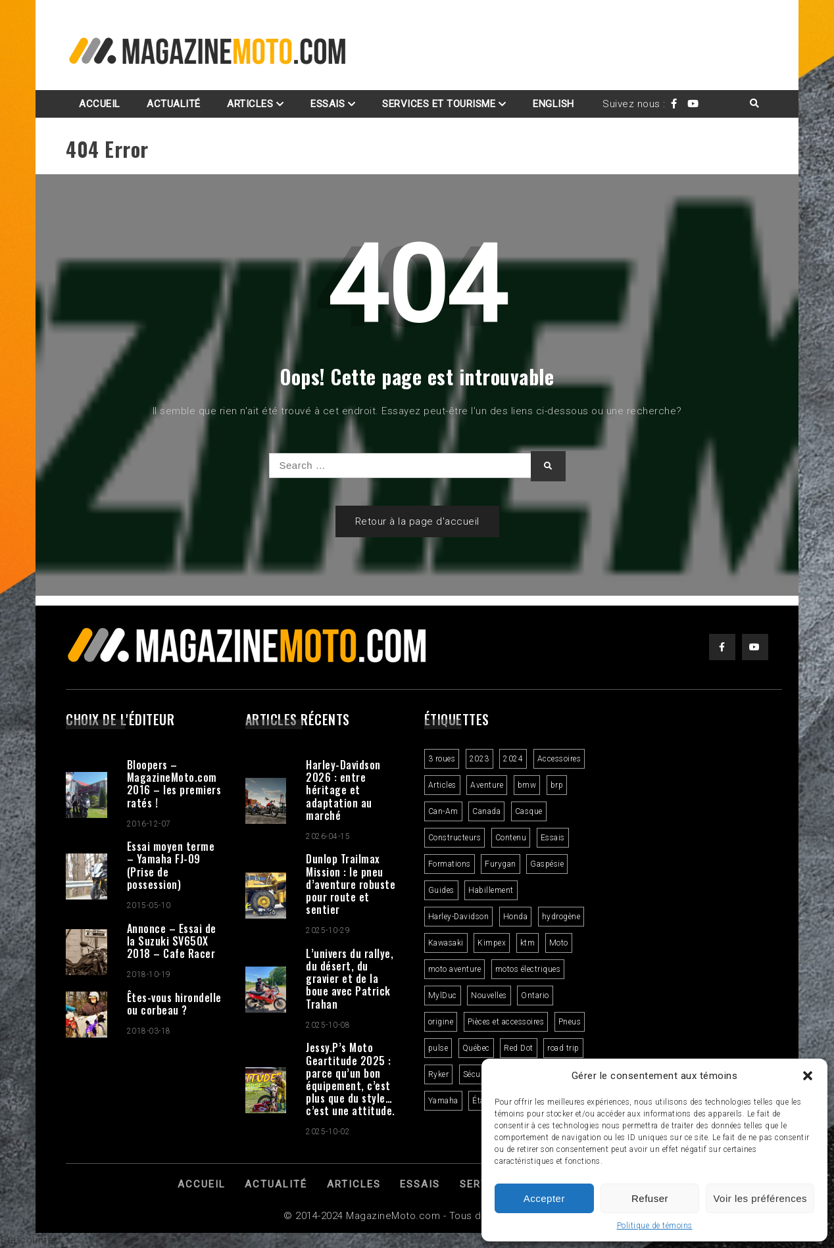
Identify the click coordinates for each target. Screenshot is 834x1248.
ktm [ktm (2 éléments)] (527, 943)
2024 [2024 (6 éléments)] (513, 758)
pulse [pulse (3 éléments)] (438, 1048)
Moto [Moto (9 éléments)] (558, 943)
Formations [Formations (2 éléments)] (449, 864)
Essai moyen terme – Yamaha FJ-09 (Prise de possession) (171, 865)
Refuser (649, 1198)
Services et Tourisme (438, 104)
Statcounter (28, 1240)
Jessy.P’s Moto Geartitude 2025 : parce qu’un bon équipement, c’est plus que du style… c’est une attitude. (350, 1079)
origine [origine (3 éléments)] (441, 1021)
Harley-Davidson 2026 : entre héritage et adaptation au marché (343, 790)
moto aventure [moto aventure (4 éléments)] (454, 969)
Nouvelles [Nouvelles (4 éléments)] (489, 995)
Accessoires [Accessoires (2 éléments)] (559, 758)
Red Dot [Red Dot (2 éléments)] (518, 1048)
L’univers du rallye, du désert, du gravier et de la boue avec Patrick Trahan (349, 979)
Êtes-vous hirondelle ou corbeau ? (174, 1004)
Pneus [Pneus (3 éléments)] (569, 1021)
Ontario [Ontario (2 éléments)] (535, 995)
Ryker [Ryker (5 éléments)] (438, 1074)
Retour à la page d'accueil (417, 521)
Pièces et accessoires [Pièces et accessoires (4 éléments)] (506, 1021)
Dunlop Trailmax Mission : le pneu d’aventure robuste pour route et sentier (350, 884)
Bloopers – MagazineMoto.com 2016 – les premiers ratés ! (174, 784)
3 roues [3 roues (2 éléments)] (442, 758)
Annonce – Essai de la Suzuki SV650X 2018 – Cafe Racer (171, 941)
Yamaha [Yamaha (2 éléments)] (443, 1100)
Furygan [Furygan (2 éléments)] (500, 864)
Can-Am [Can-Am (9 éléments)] (443, 811)
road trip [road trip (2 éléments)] (563, 1048)
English (553, 104)
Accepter (544, 1198)
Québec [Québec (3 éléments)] (476, 1048)
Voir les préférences (760, 1198)
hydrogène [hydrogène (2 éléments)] (561, 916)
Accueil (99, 104)
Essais (327, 104)
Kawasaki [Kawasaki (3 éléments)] (446, 943)
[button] (807, 1075)
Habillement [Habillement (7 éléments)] (491, 890)
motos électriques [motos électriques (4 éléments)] (528, 969)
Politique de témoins (655, 1225)
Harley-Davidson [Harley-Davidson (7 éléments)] (458, 916)
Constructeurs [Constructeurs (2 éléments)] (454, 837)
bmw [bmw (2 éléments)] (527, 785)
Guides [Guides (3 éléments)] (441, 890)
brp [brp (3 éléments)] (557, 785)
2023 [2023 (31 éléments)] (479, 758)
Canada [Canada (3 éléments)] (486, 811)
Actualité (174, 104)
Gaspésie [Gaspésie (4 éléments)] (547, 864)
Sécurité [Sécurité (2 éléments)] (478, 1074)
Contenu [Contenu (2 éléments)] (511, 837)
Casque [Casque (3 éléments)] (529, 811)
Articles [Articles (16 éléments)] (442, 785)
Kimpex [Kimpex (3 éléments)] (492, 943)
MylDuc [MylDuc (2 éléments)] (442, 995)
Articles (250, 104)
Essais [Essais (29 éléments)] (553, 837)
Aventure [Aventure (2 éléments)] (486, 785)
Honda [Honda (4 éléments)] (515, 916)
